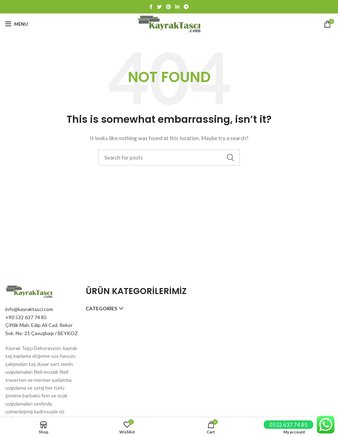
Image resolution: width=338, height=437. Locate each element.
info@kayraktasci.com (29, 309)
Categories (101, 308)
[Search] (169, 157)
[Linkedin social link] (177, 6)
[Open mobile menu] (16, 24)
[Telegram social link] (186, 6)
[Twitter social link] (159, 6)
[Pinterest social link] (168, 6)
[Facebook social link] (151, 6)
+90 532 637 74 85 (26, 317)
